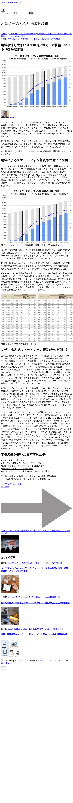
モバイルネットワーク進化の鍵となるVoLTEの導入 (25, 471)
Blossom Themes (48, 660)
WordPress (6, 663)
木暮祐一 (19, 484)
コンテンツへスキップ (11, 2)
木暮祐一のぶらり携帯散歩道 (24, 23)
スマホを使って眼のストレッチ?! (17, 460)
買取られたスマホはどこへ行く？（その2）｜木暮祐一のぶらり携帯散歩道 (35, 602)
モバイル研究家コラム (40, 479)
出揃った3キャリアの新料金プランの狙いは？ (23, 466)
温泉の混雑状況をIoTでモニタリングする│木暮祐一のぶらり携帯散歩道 (34, 634)
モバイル (11, 484)
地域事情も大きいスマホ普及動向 (17, 468)
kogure (8, 118)
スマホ (4, 484)
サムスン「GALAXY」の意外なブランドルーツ (23, 463)
